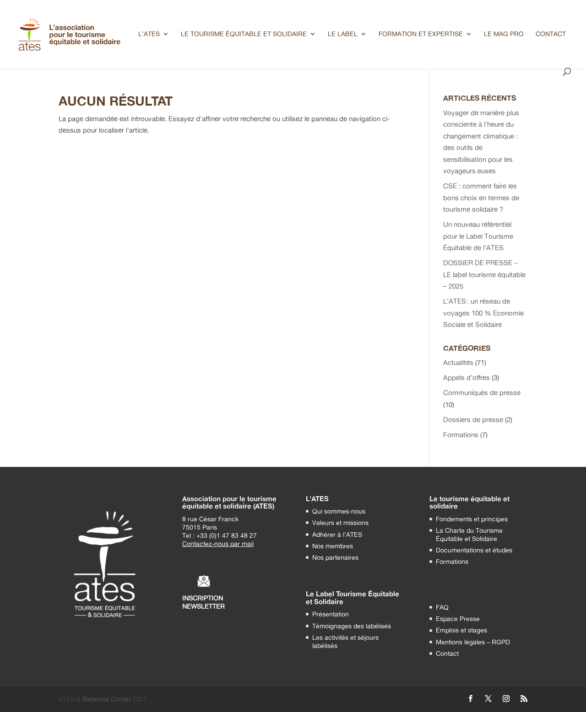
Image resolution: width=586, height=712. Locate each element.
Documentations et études (474, 550)
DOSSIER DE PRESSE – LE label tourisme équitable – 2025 (484, 274)
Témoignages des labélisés (351, 626)
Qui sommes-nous (338, 511)
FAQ (442, 607)
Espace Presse (458, 618)
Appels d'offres (466, 377)
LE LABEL (343, 34)
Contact (447, 653)
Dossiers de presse (473, 419)
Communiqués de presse (482, 392)
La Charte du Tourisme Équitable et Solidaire (469, 534)
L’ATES (149, 34)
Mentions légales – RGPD (473, 642)
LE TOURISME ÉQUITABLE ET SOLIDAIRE (244, 34)
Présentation (330, 614)
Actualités (458, 362)
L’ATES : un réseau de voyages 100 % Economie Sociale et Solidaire (483, 313)
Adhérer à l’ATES (337, 534)
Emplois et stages (461, 630)
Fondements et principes (472, 519)
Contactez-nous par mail (218, 543)
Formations (460, 434)
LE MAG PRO (504, 34)
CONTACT (551, 34)
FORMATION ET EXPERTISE (421, 34)
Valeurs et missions (340, 522)
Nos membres (332, 546)
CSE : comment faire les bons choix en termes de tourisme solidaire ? (481, 198)
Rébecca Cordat (106, 699)
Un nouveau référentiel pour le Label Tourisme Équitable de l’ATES (478, 236)
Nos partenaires (335, 557)
